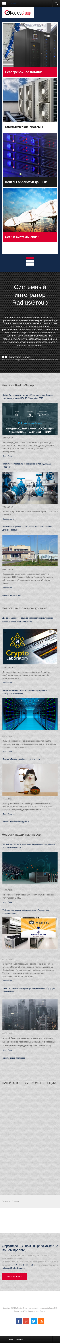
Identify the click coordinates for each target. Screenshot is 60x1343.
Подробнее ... (8, 456)
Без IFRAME (30, 1137)
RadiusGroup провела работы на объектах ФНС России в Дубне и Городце (27, 528)
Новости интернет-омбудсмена (15, 822)
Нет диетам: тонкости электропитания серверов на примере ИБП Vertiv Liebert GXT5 (28, 845)
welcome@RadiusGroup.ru (13, 1268)
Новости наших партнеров (13, 1058)
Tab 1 (32, 258)
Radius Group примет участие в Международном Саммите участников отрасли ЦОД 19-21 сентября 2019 (28, 396)
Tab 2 (32, 262)
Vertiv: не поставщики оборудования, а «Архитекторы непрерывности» (25, 911)
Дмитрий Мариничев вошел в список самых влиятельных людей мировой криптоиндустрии (27, 619)
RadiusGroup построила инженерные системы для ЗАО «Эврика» (26, 465)
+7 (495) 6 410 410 (24, 1265)
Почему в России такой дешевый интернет (21, 759)
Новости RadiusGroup (11, 595)
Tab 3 (32, 265)
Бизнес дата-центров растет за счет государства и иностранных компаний (24, 692)
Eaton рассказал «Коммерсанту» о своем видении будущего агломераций (28, 990)
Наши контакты (14, 1276)
